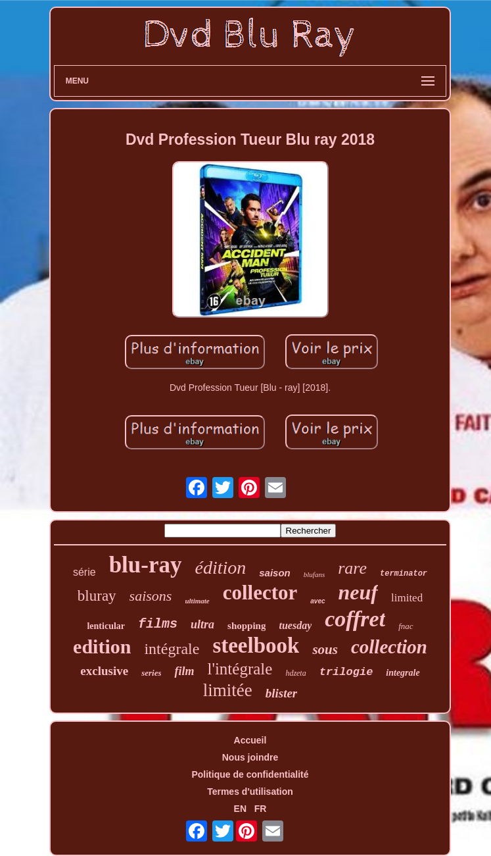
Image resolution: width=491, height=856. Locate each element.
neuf (358, 592)
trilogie (346, 672)
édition (220, 567)
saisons (150, 596)
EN (240, 808)
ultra (202, 624)
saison (275, 572)
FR (260, 808)
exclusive (104, 671)
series (151, 673)
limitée (227, 690)
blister (282, 693)
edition (102, 646)
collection (389, 646)
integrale (402, 673)
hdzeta (295, 673)
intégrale (171, 648)
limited (407, 598)
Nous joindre (250, 757)
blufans (314, 574)
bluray (97, 596)
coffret (355, 619)
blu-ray (145, 565)
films (157, 624)
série (84, 572)
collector (260, 592)
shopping (246, 625)
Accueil (250, 740)
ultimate (197, 601)
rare (352, 568)
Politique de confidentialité (249, 774)
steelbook (255, 645)
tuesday (295, 625)
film (184, 671)
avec (317, 601)
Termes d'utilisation (250, 791)
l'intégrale (239, 669)
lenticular (106, 626)
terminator (403, 573)
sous (325, 649)
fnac (405, 626)
